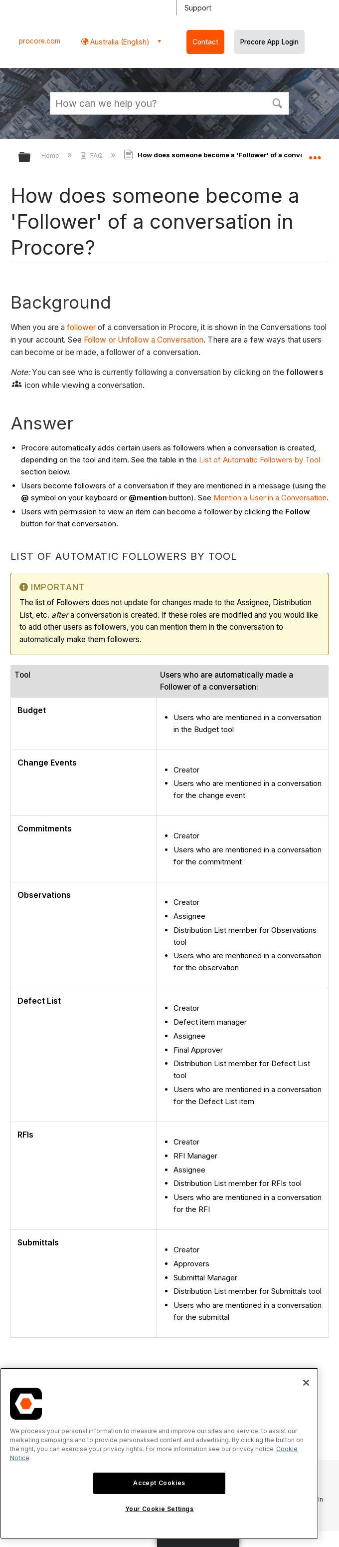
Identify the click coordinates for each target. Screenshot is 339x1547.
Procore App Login (269, 42)
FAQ (92, 155)
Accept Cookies (159, 1483)
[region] (159, 1453)
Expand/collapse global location (315, 154)
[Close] (306, 1383)
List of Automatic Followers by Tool (259, 459)
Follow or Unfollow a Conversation (143, 340)
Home (51, 155)
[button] (277, 102)
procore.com (39, 41)
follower (81, 327)
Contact (205, 42)
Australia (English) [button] (119, 41)
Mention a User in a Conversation (270, 497)
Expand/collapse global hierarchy (30, 157)
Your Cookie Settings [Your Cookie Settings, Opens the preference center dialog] (159, 1509)
